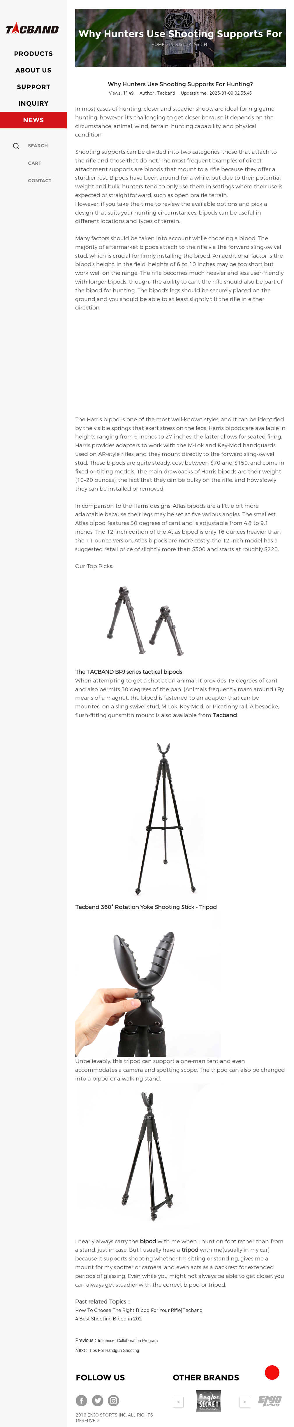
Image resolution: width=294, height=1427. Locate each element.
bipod (148, 1241)
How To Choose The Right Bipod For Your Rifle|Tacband (139, 1310)
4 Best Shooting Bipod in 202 (108, 1319)
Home (157, 44)
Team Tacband (272, 1372)
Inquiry (33, 103)
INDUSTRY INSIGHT (189, 44)
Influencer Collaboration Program (128, 1340)
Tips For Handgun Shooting (114, 1350)
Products (33, 54)
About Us (33, 70)
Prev (178, 1402)
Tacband (225, 715)
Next (250, 1402)
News (33, 120)
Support (33, 87)
